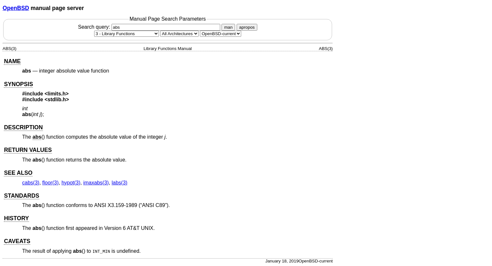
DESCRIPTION (23, 127)
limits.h (57, 93)
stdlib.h (57, 99)
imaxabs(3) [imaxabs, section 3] (96, 182)
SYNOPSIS (18, 84)
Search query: (150, 27)
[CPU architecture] (179, 34)
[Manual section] (126, 34)
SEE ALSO (18, 173)
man (228, 27)
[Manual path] (220, 34)
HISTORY (16, 218)
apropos (247, 27)
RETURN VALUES (28, 150)
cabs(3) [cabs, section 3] (30, 182)
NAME (12, 61)
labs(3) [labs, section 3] (119, 182)
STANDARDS (21, 195)
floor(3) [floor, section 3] (50, 182)
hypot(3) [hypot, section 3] (71, 182)
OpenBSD (16, 8)
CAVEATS (17, 241)
